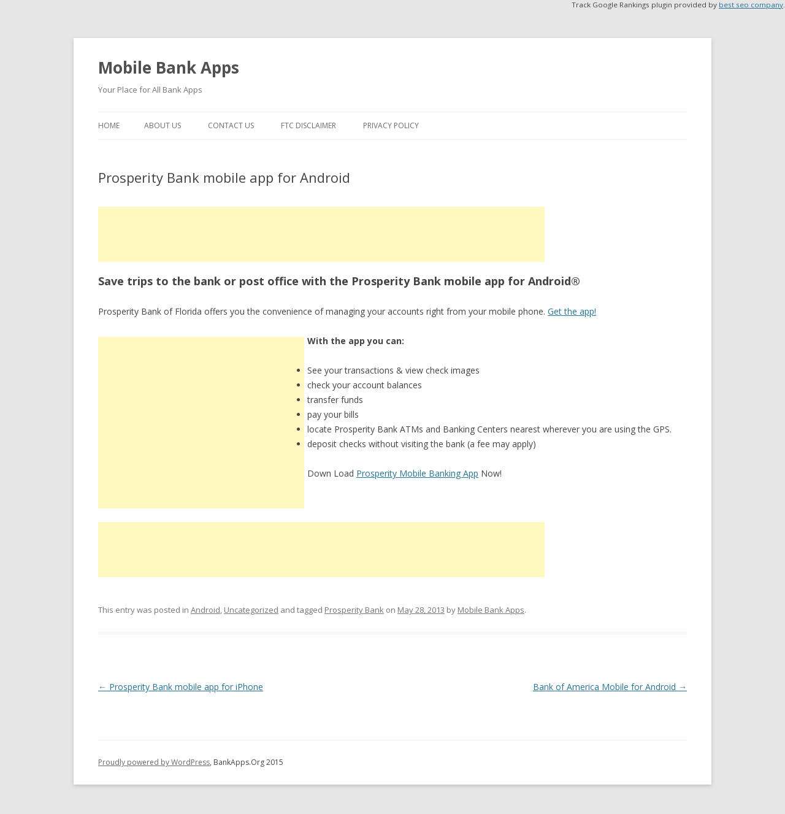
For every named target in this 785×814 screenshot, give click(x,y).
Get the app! (572, 311)
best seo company (751, 4)
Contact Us (231, 125)
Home (109, 125)
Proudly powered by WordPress (154, 762)
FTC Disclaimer (308, 125)
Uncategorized (251, 609)
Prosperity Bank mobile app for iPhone (180, 687)
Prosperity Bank (354, 609)
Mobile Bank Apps (168, 67)
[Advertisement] (321, 234)
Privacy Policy (391, 125)
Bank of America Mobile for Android (610, 687)
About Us (162, 125)
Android (205, 609)
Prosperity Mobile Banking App (417, 473)
